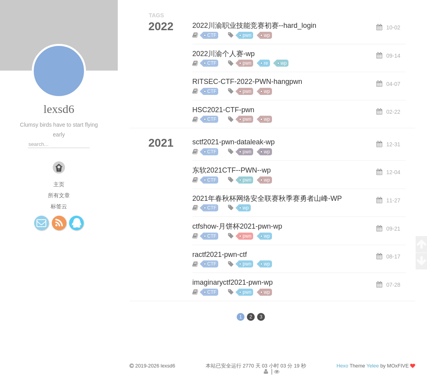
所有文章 (59, 195)
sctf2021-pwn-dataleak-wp (233, 142)
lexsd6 (59, 108)
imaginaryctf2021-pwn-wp (232, 282)
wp (267, 35)
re (266, 63)
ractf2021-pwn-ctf (219, 254)
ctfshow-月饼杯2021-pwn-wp (237, 226)
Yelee (373, 366)
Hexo (342, 366)
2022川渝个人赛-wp (223, 54)
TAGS (156, 15)
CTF (211, 35)
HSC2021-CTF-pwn (223, 110)
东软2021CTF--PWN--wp (231, 170)
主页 (58, 184)
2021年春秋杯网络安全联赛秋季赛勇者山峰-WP (267, 198)
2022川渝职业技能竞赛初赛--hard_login (254, 25)
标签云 (59, 206)
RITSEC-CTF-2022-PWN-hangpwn (247, 81)
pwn (247, 35)
